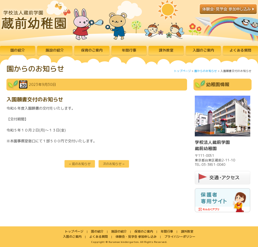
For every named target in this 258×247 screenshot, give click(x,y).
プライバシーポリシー (179, 236)
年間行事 (129, 50)
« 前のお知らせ (80, 164)
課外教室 (166, 50)
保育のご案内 (92, 50)
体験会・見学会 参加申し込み (136, 236)
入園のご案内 (203, 50)
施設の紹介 (55, 50)
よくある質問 (240, 50)
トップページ (182, 71)
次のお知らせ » (114, 164)
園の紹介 (17, 50)
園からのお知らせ (205, 71)
